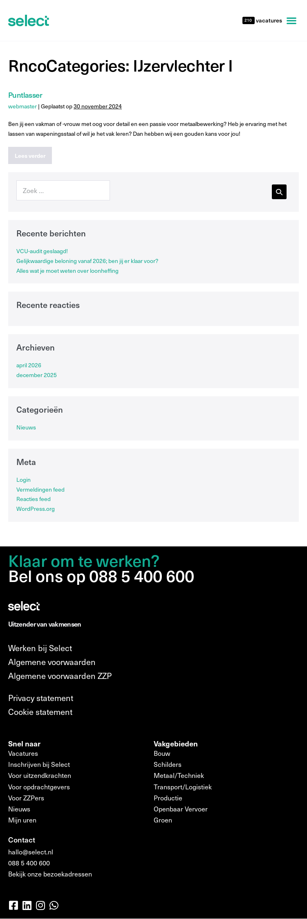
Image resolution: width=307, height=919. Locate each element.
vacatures (268, 20)
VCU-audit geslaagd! (42, 251)
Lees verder (33, 153)
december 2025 (36, 375)
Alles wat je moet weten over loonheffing (67, 270)
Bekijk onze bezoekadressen (50, 874)
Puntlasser (25, 95)
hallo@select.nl (30, 851)
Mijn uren (22, 820)
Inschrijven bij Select (39, 764)
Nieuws (26, 427)
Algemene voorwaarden (52, 661)
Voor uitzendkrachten (39, 775)
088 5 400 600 (29, 862)
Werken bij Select (40, 648)
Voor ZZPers (26, 797)
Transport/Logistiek (183, 786)
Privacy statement (40, 697)
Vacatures (23, 753)
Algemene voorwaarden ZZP (60, 675)
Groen (163, 820)
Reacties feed (33, 499)
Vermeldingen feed (40, 489)
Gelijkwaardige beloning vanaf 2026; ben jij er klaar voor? (87, 261)
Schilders (168, 764)
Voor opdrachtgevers (39, 786)
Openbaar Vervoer (181, 808)
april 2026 (28, 365)
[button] (291, 20)
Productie (168, 797)
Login (23, 479)
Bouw (162, 753)
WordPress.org (35, 508)
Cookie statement (40, 711)
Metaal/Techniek (179, 775)
